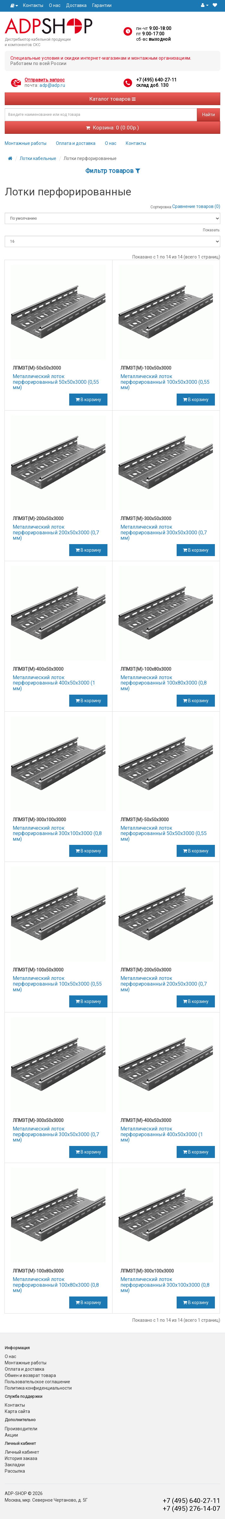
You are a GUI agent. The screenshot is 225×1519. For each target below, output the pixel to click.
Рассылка (15, 1471)
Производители (21, 1428)
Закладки (15, 1464)
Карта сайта (17, 1411)
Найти (208, 114)
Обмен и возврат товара (30, 1375)
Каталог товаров (112, 99)
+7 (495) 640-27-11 (156, 79)
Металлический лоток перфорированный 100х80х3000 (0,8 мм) (163, 682)
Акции (11, 1435)
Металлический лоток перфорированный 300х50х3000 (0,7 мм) (163, 532)
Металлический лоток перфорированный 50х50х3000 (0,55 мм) (56, 381)
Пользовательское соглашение (37, 1381)
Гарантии (102, 5)
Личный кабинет (22, 1452)
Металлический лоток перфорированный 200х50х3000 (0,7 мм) (56, 532)
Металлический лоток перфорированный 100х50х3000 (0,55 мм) (165, 381)
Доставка (76, 5)
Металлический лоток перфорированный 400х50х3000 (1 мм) (54, 682)
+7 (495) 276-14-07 (191, 1508)
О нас (54, 5)
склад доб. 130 (152, 85)
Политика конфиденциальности (38, 1388)
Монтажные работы (25, 143)
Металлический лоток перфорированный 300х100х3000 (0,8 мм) (57, 833)
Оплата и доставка (75, 143)
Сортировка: (161, 207)
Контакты (33, 5)
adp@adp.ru (52, 85)
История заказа (21, 1458)
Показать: (211, 230)
